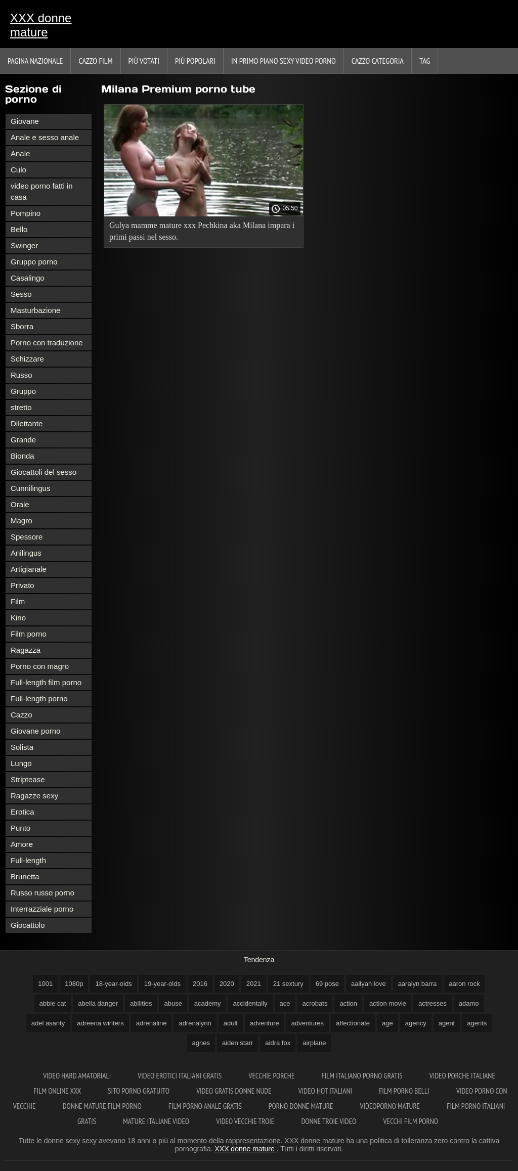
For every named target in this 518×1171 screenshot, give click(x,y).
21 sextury (288, 983)
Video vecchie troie (246, 1121)
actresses (432, 1003)
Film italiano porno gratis (363, 1075)
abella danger (98, 1003)
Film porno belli (405, 1091)
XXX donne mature (40, 25)
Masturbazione (35, 310)
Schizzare (27, 358)
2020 (227, 983)
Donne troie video (329, 1121)
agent (447, 1023)
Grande (23, 439)
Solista (22, 747)
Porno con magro (40, 666)
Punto (20, 828)
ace (285, 1003)
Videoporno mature (391, 1106)
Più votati (143, 61)
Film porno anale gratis (205, 1106)
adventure (264, 1023)
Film (18, 601)
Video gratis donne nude (234, 1091)
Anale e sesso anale (45, 137)
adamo (469, 1003)
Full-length (28, 860)
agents (477, 1023)
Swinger (24, 245)
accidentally (250, 1003)
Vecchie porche (272, 1075)
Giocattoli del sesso (43, 472)
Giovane (25, 121)
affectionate (353, 1023)
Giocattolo (28, 925)
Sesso (21, 294)
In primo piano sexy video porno (283, 61)
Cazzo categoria (378, 61)
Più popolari (195, 61)
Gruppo (23, 391)
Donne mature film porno (103, 1106)
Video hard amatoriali (77, 1075)
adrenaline (151, 1023)
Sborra (22, 326)
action (348, 1003)
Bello (19, 229)
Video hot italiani (326, 1091)
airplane (314, 1043)
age (387, 1023)
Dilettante (26, 423)
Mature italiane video (157, 1121)
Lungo (21, 763)
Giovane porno (35, 731)
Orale (20, 504)
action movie (387, 1003)
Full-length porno (39, 698)
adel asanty (48, 1023)
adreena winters (100, 1023)
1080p (74, 983)
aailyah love (368, 983)
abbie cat (52, 1003)
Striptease (28, 779)
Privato (22, 585)
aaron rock (464, 983)
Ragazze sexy (34, 795)
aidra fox (277, 1043)
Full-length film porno (46, 682)
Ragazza (25, 650)
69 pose (327, 983)
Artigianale (29, 569)
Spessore (26, 536)
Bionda (22, 456)
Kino (18, 617)
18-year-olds (113, 983)
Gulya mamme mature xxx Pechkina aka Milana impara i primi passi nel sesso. (201, 231)
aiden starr (237, 1043)
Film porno (29, 633)
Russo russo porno (42, 892)
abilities (141, 1003)
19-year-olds (162, 983)
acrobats (315, 1003)
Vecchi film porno (410, 1121)
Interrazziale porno (42, 909)
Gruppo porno (34, 261)
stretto (21, 407)
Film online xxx (58, 1091)
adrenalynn (195, 1023)
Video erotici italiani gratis (180, 1075)
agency (415, 1023)
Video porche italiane (462, 1075)
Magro (21, 520)
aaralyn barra (417, 983)
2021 (253, 983)
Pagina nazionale (35, 61)
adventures (307, 1023)
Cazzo (21, 714)
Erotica (22, 811)
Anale (20, 153)
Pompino (25, 213)
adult (231, 1023)
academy (207, 1003)
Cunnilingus (30, 488)
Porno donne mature (302, 1106)
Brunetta (25, 876)
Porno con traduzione (47, 342)
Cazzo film (95, 61)
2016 (200, 983)
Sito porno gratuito (139, 1091)
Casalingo (28, 278)
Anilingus (26, 553)
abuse (173, 1003)
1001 (45, 983)
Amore (22, 844)
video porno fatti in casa (42, 191)
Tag (424, 61)
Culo (18, 169)
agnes (201, 1043)
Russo (21, 375)
